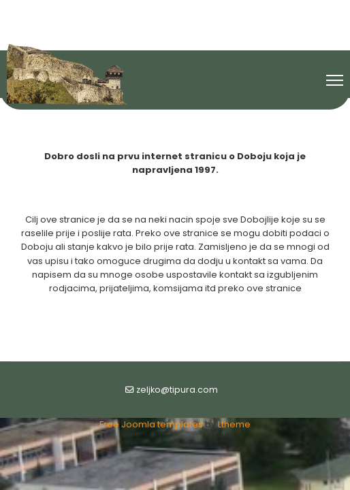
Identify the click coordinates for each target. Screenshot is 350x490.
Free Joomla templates (151, 424)
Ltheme (234, 424)
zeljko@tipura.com (177, 389)
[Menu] (334, 80)
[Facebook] (152, 12)
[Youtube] (175, 12)
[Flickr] (199, 12)
